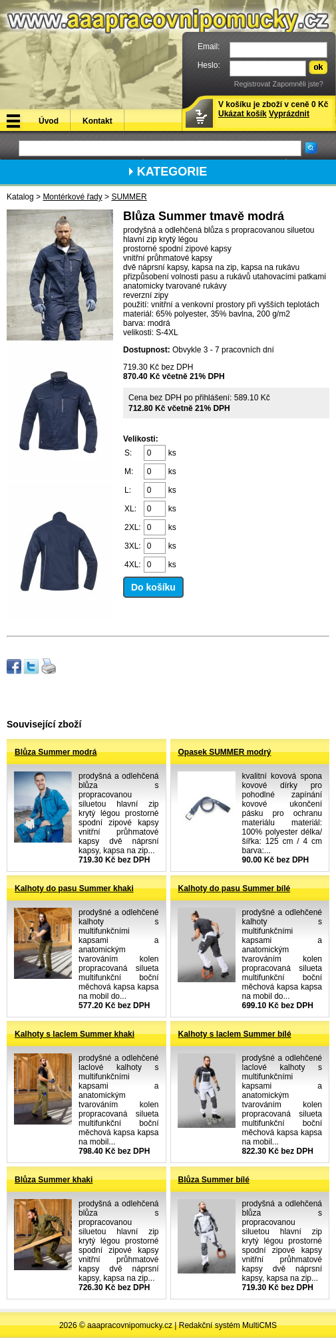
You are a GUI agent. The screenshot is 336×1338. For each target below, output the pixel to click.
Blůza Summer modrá (55, 752)
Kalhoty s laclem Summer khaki (74, 1034)
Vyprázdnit (289, 113)
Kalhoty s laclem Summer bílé (234, 1034)
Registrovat (252, 84)
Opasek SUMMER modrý (224, 752)
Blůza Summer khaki (53, 1179)
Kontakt (97, 121)
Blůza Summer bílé (214, 1179)
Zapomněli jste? (298, 84)
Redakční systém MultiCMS (228, 1325)
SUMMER (128, 196)
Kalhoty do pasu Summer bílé (234, 888)
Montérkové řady (72, 196)
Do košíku (153, 587)
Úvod (49, 121)
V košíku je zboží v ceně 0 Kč (273, 109)
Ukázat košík (242, 113)
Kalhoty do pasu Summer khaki (74, 888)
